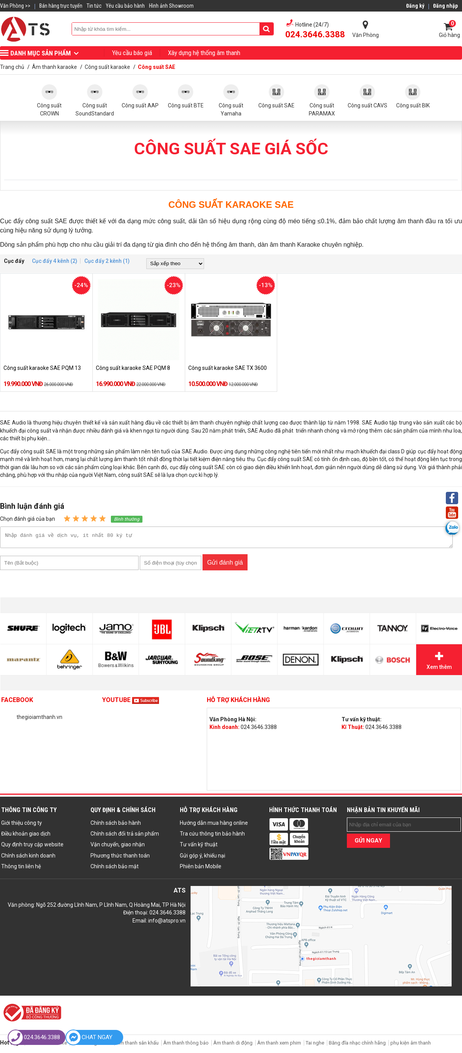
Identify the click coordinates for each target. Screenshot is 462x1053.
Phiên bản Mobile (200, 869)
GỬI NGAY (368, 842)
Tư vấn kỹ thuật (199, 847)
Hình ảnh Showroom (171, 6)
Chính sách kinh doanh (28, 858)
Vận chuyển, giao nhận (117, 847)
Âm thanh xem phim (279, 1045)
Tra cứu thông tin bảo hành (212, 836)
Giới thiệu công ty (21, 825)
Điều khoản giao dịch (25, 836)
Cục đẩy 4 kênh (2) (54, 261)
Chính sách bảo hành (115, 825)
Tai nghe (315, 1045)
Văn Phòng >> (15, 6)
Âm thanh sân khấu (137, 1045)
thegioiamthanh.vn (39, 719)
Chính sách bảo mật (114, 869)
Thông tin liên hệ (21, 869)
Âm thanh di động (233, 1045)
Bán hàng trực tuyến (60, 6)
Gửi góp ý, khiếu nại (202, 858)
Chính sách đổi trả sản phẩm (124, 836)
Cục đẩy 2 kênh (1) (107, 261)
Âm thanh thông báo (186, 1045)
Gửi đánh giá (225, 565)
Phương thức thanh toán (120, 858)
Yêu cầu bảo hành (125, 6)
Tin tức (94, 6)
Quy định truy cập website (32, 847)
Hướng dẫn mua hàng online (214, 825)
